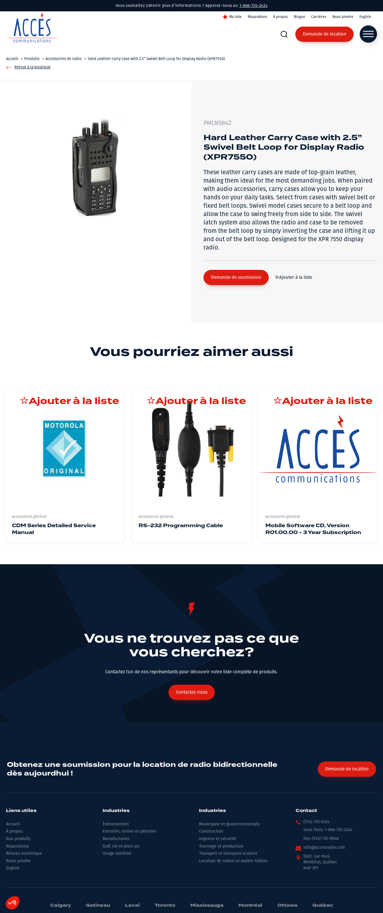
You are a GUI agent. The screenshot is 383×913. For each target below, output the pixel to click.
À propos (280, 17)
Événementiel (116, 824)
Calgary (60, 906)
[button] (236, 277)
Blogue (299, 17)
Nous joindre (342, 17)
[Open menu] (368, 34)
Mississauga (207, 906)
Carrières (318, 17)
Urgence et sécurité (217, 838)
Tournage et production (221, 846)
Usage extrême (117, 853)
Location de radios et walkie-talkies (233, 860)
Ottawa (287, 906)
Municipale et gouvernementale (229, 824)
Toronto (165, 906)
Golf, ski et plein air (121, 846)
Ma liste (235, 17)
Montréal (250, 906)
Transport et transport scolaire (228, 853)
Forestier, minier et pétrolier (129, 831)
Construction (211, 831)
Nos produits (18, 838)
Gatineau (98, 906)
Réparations (257, 17)
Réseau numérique (24, 853)
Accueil (13, 824)
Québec (322, 906)
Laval (132, 906)
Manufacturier (116, 838)
